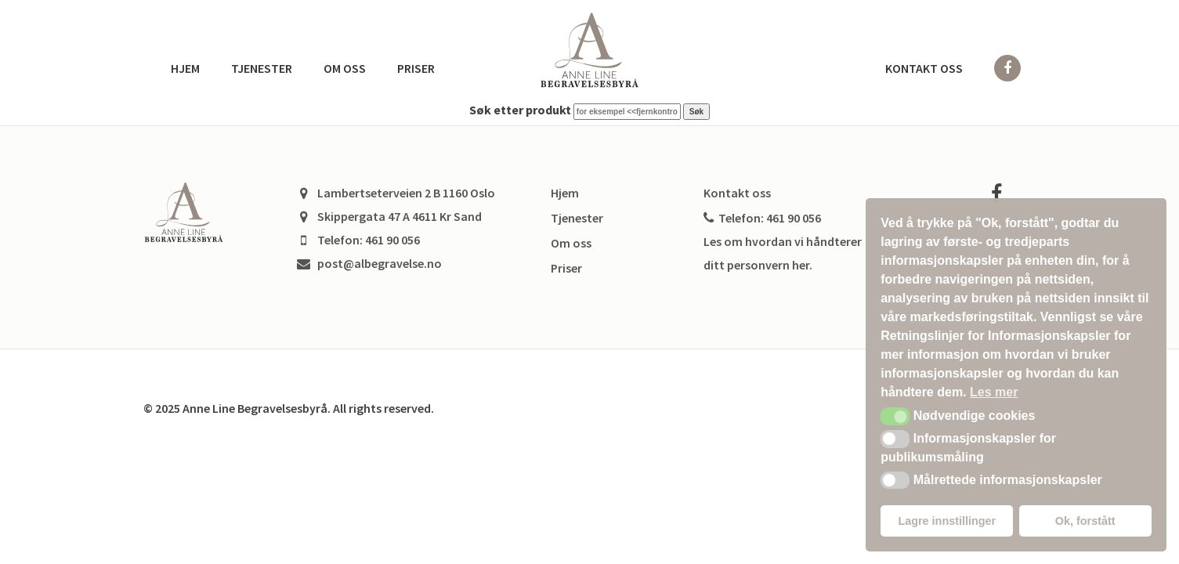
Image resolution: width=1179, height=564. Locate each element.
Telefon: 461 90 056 (762, 218)
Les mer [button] (994, 392)
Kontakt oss (924, 68)
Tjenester (261, 68)
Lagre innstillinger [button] (947, 521)
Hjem (185, 68)
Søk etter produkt (520, 110)
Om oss (345, 68)
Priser (416, 68)
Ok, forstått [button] (1085, 521)
